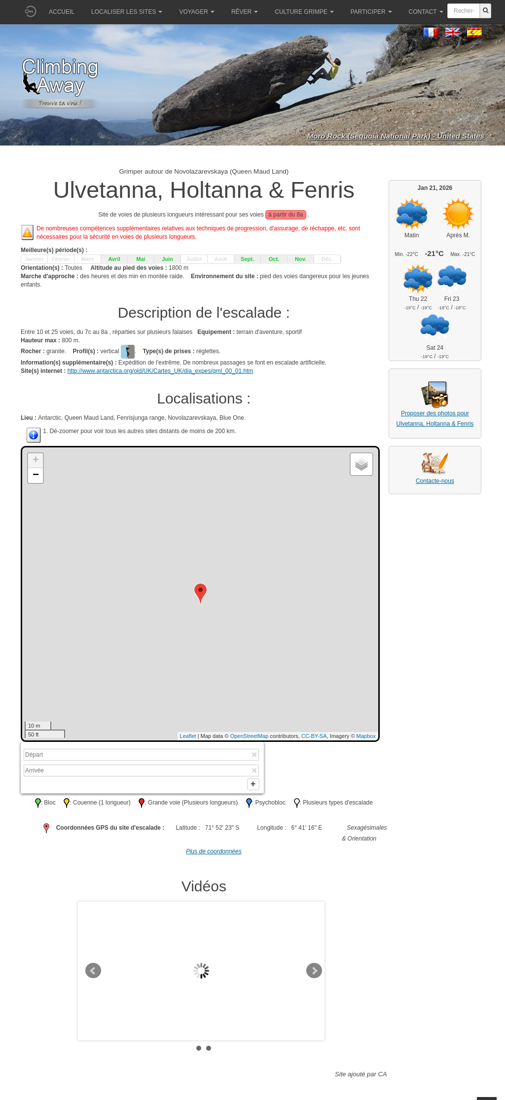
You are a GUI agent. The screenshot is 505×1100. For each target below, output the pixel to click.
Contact (426, 11)
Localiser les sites (126, 11)
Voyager (196, 11)
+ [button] (36, 460)
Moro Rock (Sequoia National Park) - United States (395, 136)
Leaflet (188, 736)
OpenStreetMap (249, 736)
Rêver (244, 11)
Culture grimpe (304, 11)
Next (314, 974)
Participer (371, 11)
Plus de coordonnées (214, 854)
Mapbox (366, 736)
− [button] (36, 475)
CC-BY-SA (314, 736)
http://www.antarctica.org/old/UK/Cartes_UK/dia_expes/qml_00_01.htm (160, 370)
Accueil (61, 11)
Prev (93, 974)
